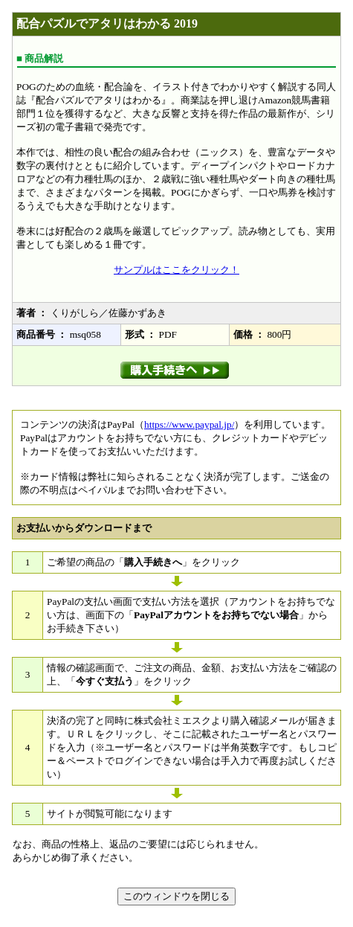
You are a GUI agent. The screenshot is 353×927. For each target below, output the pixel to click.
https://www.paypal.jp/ (189, 424)
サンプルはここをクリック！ (176, 269)
